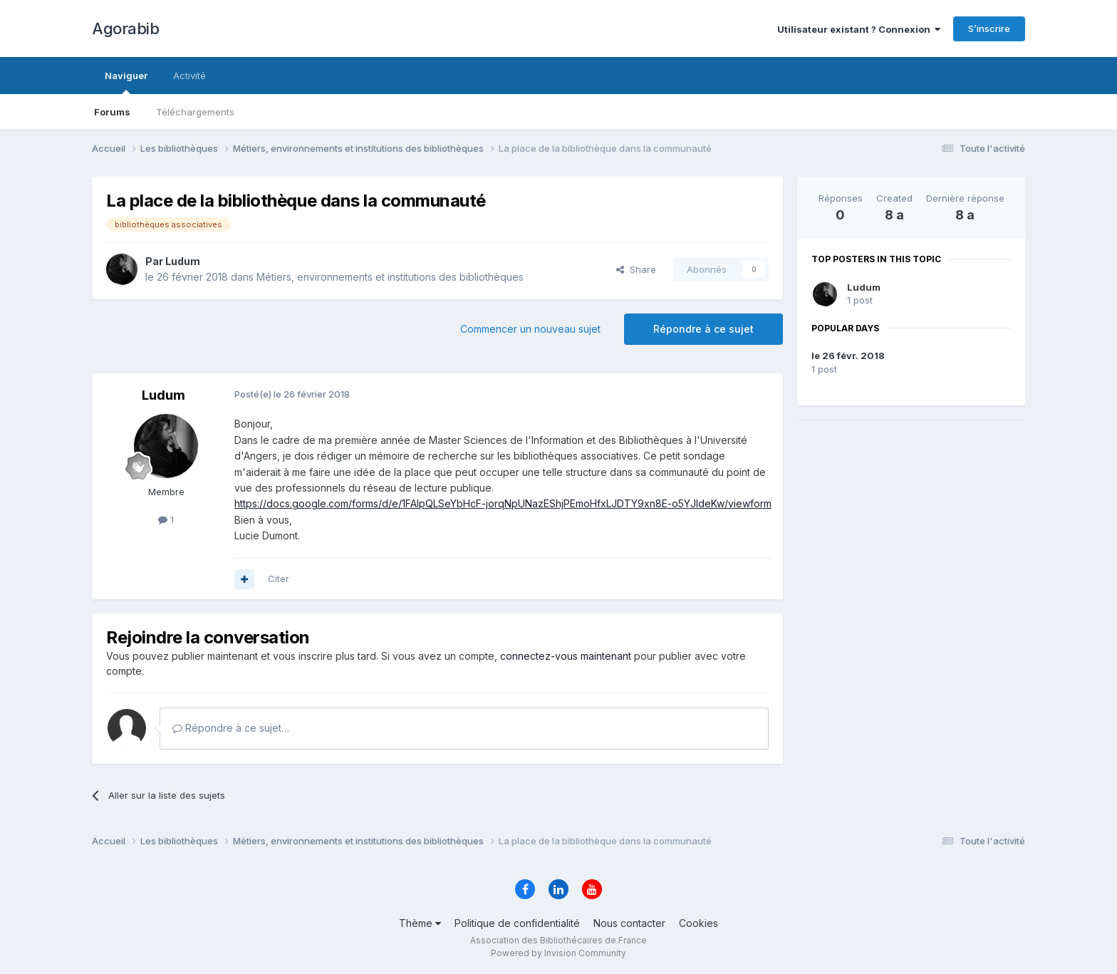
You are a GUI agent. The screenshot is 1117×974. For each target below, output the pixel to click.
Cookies (698, 923)
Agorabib (125, 28)
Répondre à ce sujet (703, 329)
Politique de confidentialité (517, 923)
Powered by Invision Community (558, 953)
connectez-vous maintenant (565, 656)
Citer (278, 578)
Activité (189, 75)
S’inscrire (989, 28)
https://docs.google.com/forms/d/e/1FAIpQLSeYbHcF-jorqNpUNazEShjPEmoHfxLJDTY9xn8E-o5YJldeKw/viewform (502, 503)
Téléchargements (195, 112)
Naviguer (126, 82)
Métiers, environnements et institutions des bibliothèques (390, 277)
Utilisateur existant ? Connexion (858, 29)
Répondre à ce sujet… (230, 728)
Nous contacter (629, 923)
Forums (112, 112)
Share (636, 269)
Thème (420, 923)
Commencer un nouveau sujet (530, 329)
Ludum (863, 287)
